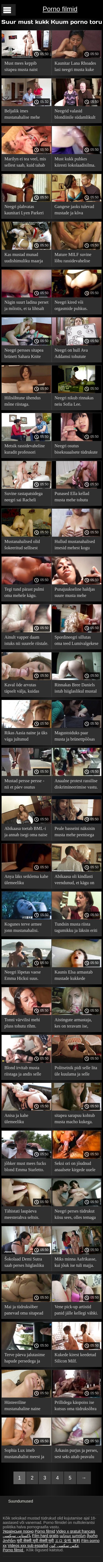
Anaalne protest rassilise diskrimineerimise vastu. (76, 783)
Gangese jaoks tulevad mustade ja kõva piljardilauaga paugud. (74, 210)
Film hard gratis (45, 1535)
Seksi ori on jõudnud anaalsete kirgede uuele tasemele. (75, 1167)
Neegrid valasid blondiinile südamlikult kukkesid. (75, 115)
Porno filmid (60, 9)
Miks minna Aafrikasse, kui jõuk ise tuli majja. (75, 1262)
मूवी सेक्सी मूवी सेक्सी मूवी (35, 1540)
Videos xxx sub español (28, 1545)
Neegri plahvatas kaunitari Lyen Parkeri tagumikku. (24, 210)
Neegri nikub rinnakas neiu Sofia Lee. (74, 401)
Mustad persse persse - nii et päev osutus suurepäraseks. (24, 784)
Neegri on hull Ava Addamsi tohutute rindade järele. (71, 354)
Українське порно (18, 1531)
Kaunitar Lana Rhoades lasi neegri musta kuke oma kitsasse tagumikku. (76, 67)
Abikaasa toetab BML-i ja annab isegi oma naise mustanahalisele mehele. (25, 832)
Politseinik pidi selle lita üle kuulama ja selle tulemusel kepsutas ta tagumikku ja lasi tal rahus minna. (76, 1071)
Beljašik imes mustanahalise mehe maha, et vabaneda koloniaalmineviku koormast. (22, 115)
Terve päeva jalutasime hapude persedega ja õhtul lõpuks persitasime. (26, 1358)
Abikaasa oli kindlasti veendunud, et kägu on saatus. (74, 880)
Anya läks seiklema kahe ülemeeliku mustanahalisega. (26, 880)
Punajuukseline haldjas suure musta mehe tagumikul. (75, 593)
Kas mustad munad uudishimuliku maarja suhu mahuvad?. (23, 258)
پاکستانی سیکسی (17, 1535)
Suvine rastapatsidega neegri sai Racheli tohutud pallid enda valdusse (23, 497)
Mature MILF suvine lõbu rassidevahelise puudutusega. (73, 258)
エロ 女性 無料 (67, 1540)
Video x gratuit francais (75, 1531)
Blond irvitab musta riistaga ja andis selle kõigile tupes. (22, 1071)
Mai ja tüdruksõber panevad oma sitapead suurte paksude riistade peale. (24, 1310)
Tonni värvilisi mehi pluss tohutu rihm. (22, 1022)
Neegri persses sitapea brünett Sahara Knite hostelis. (23, 354)
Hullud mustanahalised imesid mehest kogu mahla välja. (75, 545)
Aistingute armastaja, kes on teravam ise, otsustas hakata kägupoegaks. (73, 1023)
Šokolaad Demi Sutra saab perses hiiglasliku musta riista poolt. (24, 1263)
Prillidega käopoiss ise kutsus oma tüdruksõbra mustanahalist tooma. (76, 1406)
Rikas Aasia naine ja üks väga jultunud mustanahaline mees (25, 736)
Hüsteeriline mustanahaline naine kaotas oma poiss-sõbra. (25, 1406)
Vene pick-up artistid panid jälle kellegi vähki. (76, 1309)
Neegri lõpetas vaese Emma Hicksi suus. (22, 975)
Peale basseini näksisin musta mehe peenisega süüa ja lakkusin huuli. (75, 832)
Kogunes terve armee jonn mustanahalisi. (23, 927)
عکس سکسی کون (64, 1545)
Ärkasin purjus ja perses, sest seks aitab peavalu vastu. (76, 1454)
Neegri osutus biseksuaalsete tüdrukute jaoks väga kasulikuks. (76, 449)
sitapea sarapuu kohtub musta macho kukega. (75, 1118)
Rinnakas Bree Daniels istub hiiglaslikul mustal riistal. (76, 688)
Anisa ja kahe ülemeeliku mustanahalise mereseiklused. (17, 1119)
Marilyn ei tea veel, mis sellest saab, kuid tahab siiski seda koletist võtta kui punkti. (25, 163)
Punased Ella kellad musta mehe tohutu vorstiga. (72, 497)
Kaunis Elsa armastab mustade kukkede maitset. (74, 976)
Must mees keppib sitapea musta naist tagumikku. (21, 67)
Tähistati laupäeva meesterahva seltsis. (21, 1214)
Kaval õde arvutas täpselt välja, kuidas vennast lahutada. (21, 688)
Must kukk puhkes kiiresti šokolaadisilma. (75, 162)
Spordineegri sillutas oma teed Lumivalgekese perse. (77, 641)
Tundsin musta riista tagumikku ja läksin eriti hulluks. (76, 928)
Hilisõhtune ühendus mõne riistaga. (22, 401)
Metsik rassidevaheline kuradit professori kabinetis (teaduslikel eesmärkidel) (24, 449)
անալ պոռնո (73, 1535)
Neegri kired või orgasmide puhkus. (71, 305)
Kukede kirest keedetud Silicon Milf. (75, 1357)
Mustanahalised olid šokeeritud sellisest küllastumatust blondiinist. (22, 545)
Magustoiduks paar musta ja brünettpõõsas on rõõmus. (75, 736)
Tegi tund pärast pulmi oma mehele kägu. (24, 592)
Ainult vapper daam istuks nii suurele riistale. (26, 640)
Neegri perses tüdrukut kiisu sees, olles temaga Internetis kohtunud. (75, 1215)
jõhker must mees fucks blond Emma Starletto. (25, 1166)
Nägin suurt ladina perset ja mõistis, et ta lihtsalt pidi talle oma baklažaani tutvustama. (26, 306)
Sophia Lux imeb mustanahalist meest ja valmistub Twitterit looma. (24, 1454)
